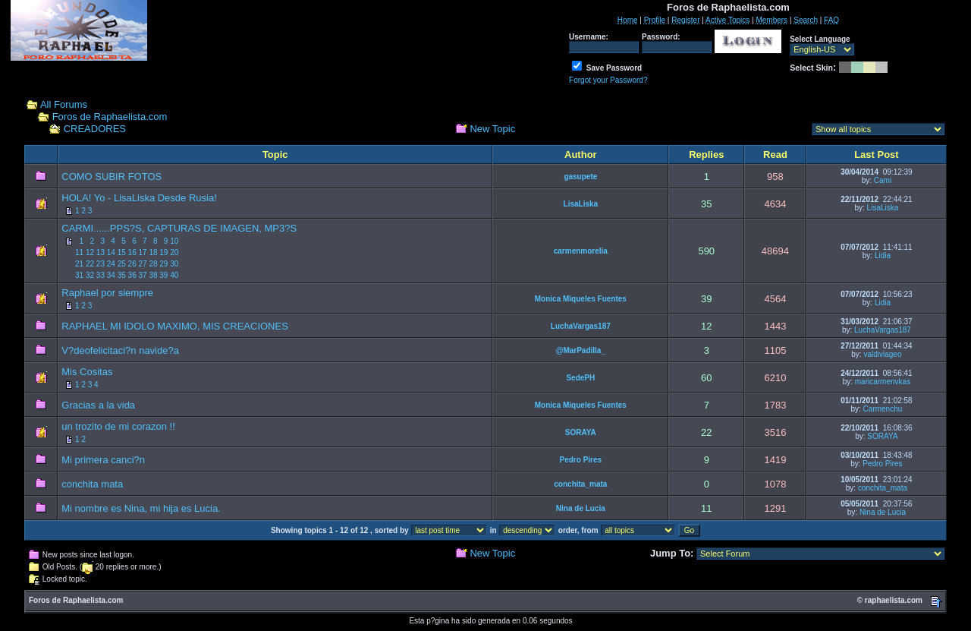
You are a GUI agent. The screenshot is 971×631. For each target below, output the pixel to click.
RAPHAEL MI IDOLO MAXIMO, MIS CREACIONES (174, 326)
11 (79, 252)
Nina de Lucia (580, 508)
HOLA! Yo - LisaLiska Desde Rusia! (139, 197)
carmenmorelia (581, 251)
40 (174, 275)
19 (163, 252)
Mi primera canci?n (103, 459)
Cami (882, 180)
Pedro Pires (581, 460)
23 (100, 264)
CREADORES (95, 128)
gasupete (580, 176)
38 (153, 275)
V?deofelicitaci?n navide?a (120, 350)
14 (111, 252)
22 (90, 264)
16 (132, 252)
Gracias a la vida (98, 405)
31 (79, 275)
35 (122, 275)
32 (90, 275)
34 (111, 275)
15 (122, 252)
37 (142, 275)
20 (174, 252)
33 (100, 275)
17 (142, 252)
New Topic (492, 128)
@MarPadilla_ (580, 350)
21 (79, 264)
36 (132, 275)
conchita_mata (580, 484)
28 (153, 264)
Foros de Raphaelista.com (110, 116)
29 (163, 264)
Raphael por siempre (107, 292)
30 (174, 264)
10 (174, 241)
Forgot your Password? (608, 80)
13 (100, 252)
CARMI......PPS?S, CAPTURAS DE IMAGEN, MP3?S (179, 228)
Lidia (883, 255)
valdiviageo (882, 354)
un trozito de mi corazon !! (118, 426)
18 (153, 252)
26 (132, 264)
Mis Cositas (86, 371)
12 (90, 252)
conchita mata (92, 484)
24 (111, 264)
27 (142, 264)
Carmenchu (883, 409)
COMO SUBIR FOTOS (111, 176)
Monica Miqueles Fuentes (581, 299)
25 (122, 264)
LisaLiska (581, 204)
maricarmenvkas (882, 381)
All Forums (63, 104)
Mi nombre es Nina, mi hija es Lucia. (141, 508)
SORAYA (580, 432)
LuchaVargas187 (581, 326)
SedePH (580, 378)
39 (163, 275)
